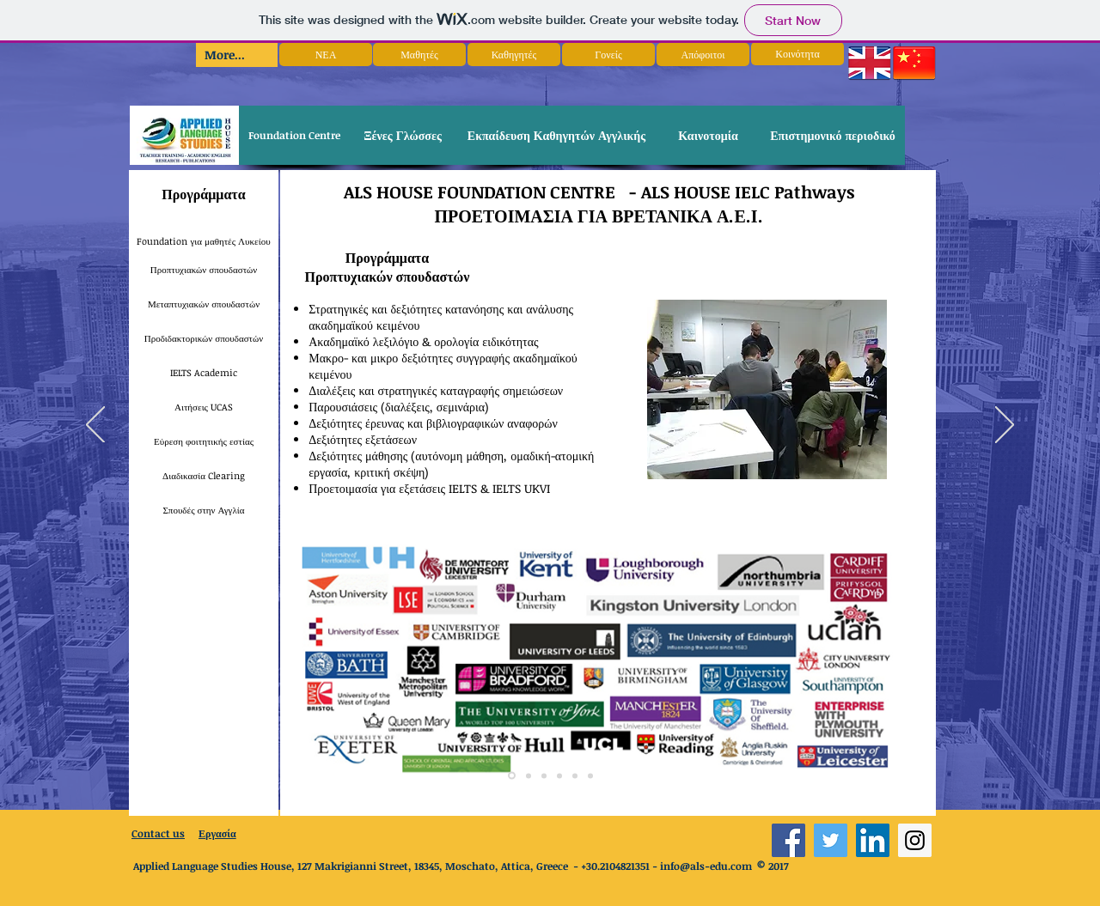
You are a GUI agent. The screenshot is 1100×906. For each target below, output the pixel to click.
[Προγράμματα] (203, 194)
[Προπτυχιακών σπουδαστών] (203, 269)
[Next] (1004, 426)
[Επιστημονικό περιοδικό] (833, 135)
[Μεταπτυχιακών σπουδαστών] (203, 304)
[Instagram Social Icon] (915, 840)
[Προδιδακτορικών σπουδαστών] (203, 338)
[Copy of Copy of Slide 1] (544, 775)
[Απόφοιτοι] (703, 54)
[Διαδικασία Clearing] (203, 476)
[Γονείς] (608, 54)
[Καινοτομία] (708, 135)
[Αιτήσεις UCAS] (203, 407)
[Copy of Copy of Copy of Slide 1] (590, 775)
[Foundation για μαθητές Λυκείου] (203, 241)
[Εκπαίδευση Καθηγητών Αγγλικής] (556, 135)
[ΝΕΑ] (325, 54)
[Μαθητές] (419, 54)
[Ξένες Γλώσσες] (402, 135)
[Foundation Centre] (294, 135)
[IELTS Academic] (203, 373)
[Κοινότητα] (797, 53)
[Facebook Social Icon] (788, 840)
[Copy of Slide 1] (528, 775)
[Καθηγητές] (514, 54)
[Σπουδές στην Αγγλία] (203, 510)
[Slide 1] (512, 776)
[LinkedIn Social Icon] (872, 840)
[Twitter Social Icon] (830, 840)
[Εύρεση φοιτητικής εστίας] (203, 441)
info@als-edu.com (706, 866)
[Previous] (95, 426)
